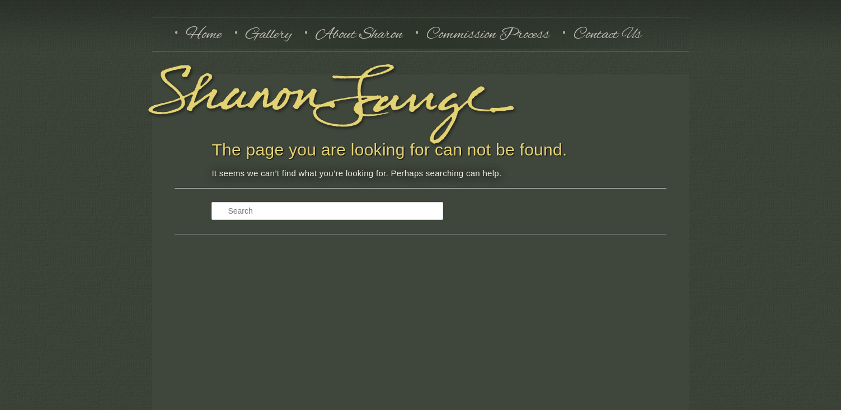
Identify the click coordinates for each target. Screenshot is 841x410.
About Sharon (359, 34)
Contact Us (607, 34)
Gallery (269, 34)
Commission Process (487, 34)
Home (204, 34)
